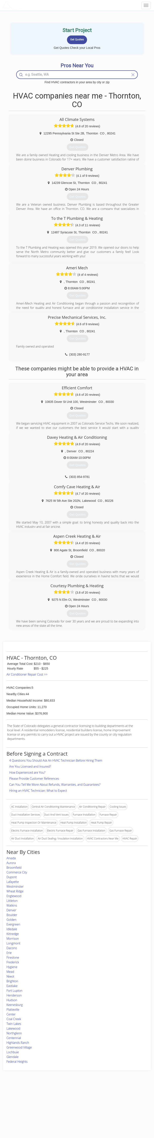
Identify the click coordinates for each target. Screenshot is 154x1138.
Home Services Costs (26, 1097)
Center (11, 1014)
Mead (10, 972)
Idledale (11, 929)
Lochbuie (12, 1052)
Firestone (12, 957)
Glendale (12, 1057)
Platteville (12, 1009)
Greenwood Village (19, 1047)
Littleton (12, 901)
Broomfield (14, 867)
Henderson (14, 995)
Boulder (11, 915)
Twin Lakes (13, 1024)
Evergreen (13, 924)
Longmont (13, 943)
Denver (11, 910)
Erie (9, 953)
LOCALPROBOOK (27, 5)
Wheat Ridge (14, 891)
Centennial (13, 1038)
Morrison (12, 938)
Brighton (12, 981)
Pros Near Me (22, 1102)
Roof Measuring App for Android (73, 1116)
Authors (112, 1107)
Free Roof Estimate (25, 1112)
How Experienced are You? (27, 772)
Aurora (11, 863)
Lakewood (13, 1028)
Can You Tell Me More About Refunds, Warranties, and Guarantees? (54, 784)
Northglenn (14, 1033)
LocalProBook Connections (124, 1112)
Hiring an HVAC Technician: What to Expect (38, 790)
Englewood (13, 896)
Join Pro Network (65, 1097)
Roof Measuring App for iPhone (73, 1112)
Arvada (11, 858)
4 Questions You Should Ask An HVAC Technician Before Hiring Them (55, 760)
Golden (11, 920)
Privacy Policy (116, 1102)
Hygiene (11, 967)
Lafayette (12, 882)
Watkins (11, 905)
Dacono (11, 948)
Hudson (11, 1000)
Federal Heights (17, 1061)
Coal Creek (13, 1019)
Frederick (12, 962)
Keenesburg (14, 1005)
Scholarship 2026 (118, 1097)
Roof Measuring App (66, 1107)
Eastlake (11, 986)
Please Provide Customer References (34, 778)
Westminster (15, 886)
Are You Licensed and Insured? (30, 766)
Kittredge (12, 934)
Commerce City (16, 872)
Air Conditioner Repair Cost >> (26, 674)
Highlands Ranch (17, 1043)
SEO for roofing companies (123, 1116)
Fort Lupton (14, 991)
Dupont (11, 877)
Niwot (10, 976)
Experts (59, 1102)
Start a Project (22, 1107)
